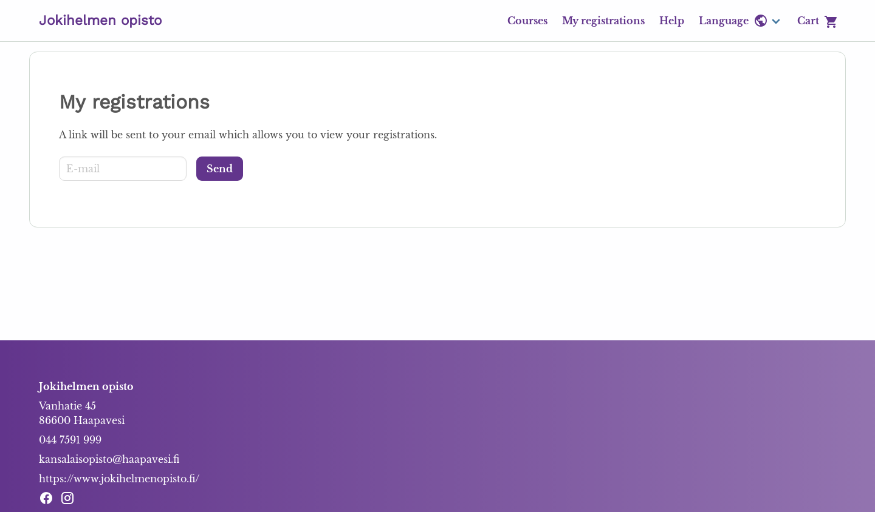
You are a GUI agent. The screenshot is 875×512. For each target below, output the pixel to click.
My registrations (603, 21)
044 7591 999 (70, 440)
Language (733, 20)
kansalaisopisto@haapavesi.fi (109, 459)
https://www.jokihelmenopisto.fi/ (119, 479)
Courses (527, 21)
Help (671, 21)
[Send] (219, 169)
